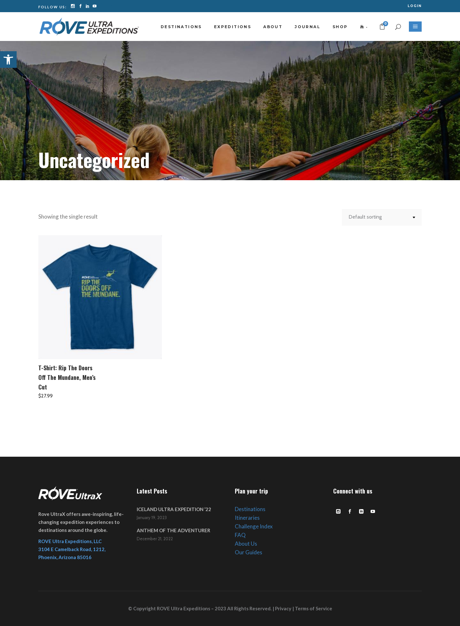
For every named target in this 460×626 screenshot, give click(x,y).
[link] (8, 59)
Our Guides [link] (248, 552)
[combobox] (382, 217)
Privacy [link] (283, 608)
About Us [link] (246, 543)
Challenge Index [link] (254, 526)
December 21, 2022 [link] (155, 538)
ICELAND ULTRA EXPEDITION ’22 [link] (174, 509)
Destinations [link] (250, 509)
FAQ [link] (240, 535)
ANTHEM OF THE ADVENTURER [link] (173, 530)
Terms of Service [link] (313, 608)
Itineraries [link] (247, 517)
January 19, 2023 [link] (152, 517)
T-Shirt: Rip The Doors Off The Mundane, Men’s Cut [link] (67, 377)
